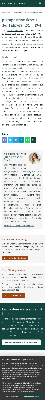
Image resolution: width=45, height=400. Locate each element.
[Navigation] (40, 3)
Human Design (14, 3)
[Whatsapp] (27, 140)
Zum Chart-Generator (13, 295)
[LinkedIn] (16, 140)
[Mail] (33, 140)
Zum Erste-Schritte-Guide (15, 258)
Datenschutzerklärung (20, 387)
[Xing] (21, 140)
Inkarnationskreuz (15, 30)
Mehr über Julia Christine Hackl (19, 225)
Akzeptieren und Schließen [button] (32, 396)
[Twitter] (10, 140)
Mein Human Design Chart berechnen (21, 342)
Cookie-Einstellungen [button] (12, 396)
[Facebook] (4, 140)
